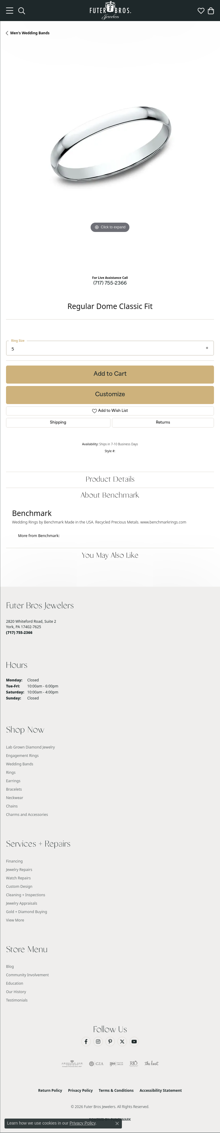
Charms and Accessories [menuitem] (27, 814)
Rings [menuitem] (11, 772)
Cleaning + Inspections (25, 894)
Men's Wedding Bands (30, 33)
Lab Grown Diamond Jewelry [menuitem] (30, 747)
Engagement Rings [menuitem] (22, 755)
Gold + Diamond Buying (26, 911)
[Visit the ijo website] (116, 1063)
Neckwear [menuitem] (14, 797)
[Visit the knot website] (151, 1063)
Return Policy (50, 1090)
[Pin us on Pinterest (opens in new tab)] (110, 1041)
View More (15, 920)
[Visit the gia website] (96, 1063)
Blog (10, 966)
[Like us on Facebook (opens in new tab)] (86, 1041)
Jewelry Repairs (19, 869)
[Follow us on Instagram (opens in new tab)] (98, 1041)
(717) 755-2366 (110, 283)
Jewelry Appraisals (21, 903)
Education (14, 983)
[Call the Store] (19, 632)
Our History (16, 991)
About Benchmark (110, 495)
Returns (163, 422)
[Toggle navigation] (9, 10)
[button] (21, 10)
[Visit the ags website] (72, 1063)
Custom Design (19, 886)
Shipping (58, 422)
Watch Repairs (18, 878)
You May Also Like (110, 555)
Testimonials (17, 1000)
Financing (14, 861)
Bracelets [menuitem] (14, 789)
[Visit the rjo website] (133, 1063)
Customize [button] (110, 395)
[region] (110, 158)
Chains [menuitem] (12, 806)
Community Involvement (27, 974)
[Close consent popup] (117, 1123)
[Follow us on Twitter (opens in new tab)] (122, 1041)
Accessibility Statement (161, 1090)
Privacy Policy (80, 1090)
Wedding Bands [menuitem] (19, 764)
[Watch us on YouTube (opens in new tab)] (134, 1041)
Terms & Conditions (116, 1090)
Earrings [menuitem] (13, 780)
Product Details (110, 479)
